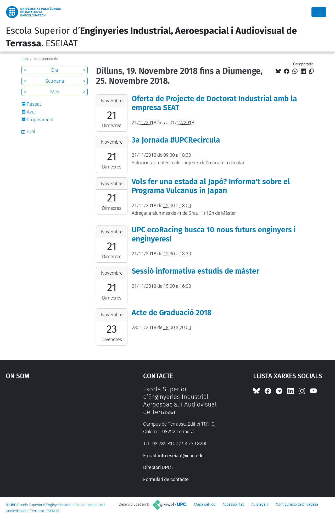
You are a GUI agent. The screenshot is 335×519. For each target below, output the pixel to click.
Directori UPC (157, 467)
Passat (34, 104)
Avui (31, 112)
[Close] (318, 12)
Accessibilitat (233, 504)
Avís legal (258, 504)
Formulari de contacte (166, 479)
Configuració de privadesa (297, 504)
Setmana (54, 81)
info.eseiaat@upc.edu (181, 455)
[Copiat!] (311, 71)
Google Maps (57, 425)
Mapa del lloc (204, 504)
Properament (40, 119)
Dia (54, 70)
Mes (54, 91)
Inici (24, 59)
